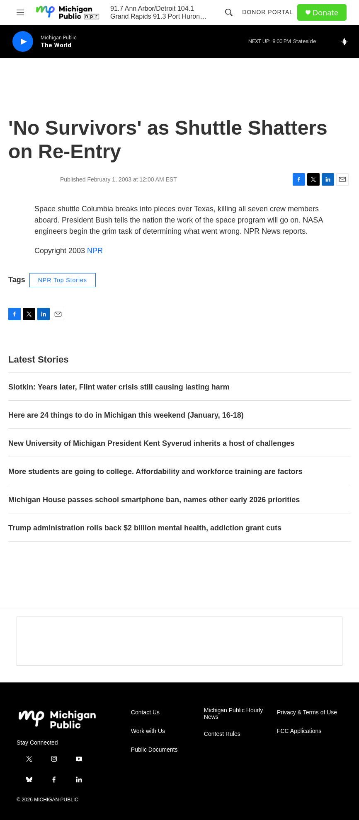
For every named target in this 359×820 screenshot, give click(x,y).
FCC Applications (299, 731)
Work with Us (148, 731)
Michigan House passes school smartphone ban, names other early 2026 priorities (154, 500)
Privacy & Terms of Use (307, 712)
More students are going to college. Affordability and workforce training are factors (155, 471)
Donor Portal (267, 12)
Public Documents (154, 750)
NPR (95, 251)
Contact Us (145, 712)
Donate (325, 12)
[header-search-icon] (229, 12)
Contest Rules (222, 734)
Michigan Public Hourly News (233, 713)
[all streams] (347, 41)
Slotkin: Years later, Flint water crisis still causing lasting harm (119, 387)
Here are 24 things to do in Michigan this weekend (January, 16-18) (126, 415)
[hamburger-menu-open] (20, 12)
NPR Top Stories (62, 280)
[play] (22, 41)
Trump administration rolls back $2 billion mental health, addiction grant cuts (144, 528)
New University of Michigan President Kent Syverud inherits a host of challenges (151, 443)
